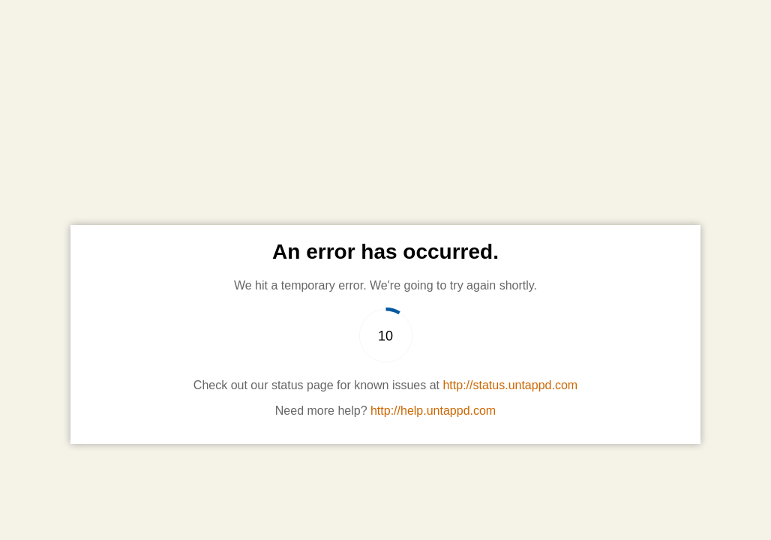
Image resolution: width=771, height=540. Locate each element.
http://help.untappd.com (433, 410)
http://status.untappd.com (510, 385)
